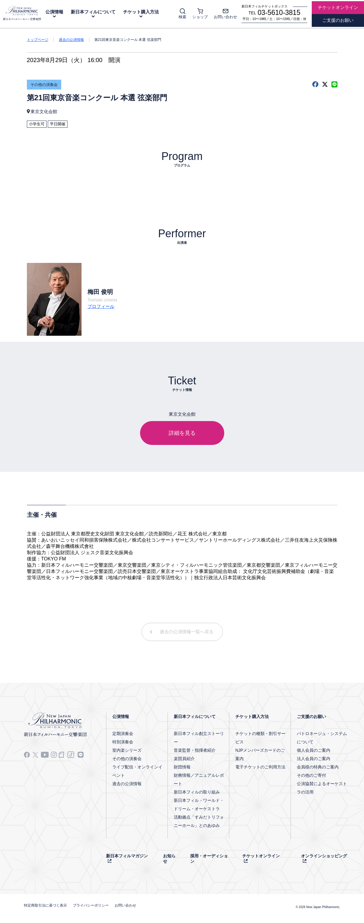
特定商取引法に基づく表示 (45, 905)
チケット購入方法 (141, 11)
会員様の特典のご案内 (318, 767)
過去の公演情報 (71, 40)
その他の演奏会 (44, 84)
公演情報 (54, 11)
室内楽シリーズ (127, 750)
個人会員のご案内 (313, 750)
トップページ (37, 40)
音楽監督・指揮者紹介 (195, 750)
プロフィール (100, 306)
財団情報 (182, 767)
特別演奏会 (122, 741)
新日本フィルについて (93, 11)
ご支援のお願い (311, 716)
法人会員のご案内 (313, 758)
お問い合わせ (125, 905)
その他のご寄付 (311, 775)
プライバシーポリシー (91, 905)
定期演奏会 (122, 733)
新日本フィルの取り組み (197, 792)
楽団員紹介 (184, 758)
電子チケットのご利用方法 (260, 767)
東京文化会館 (43, 111)
